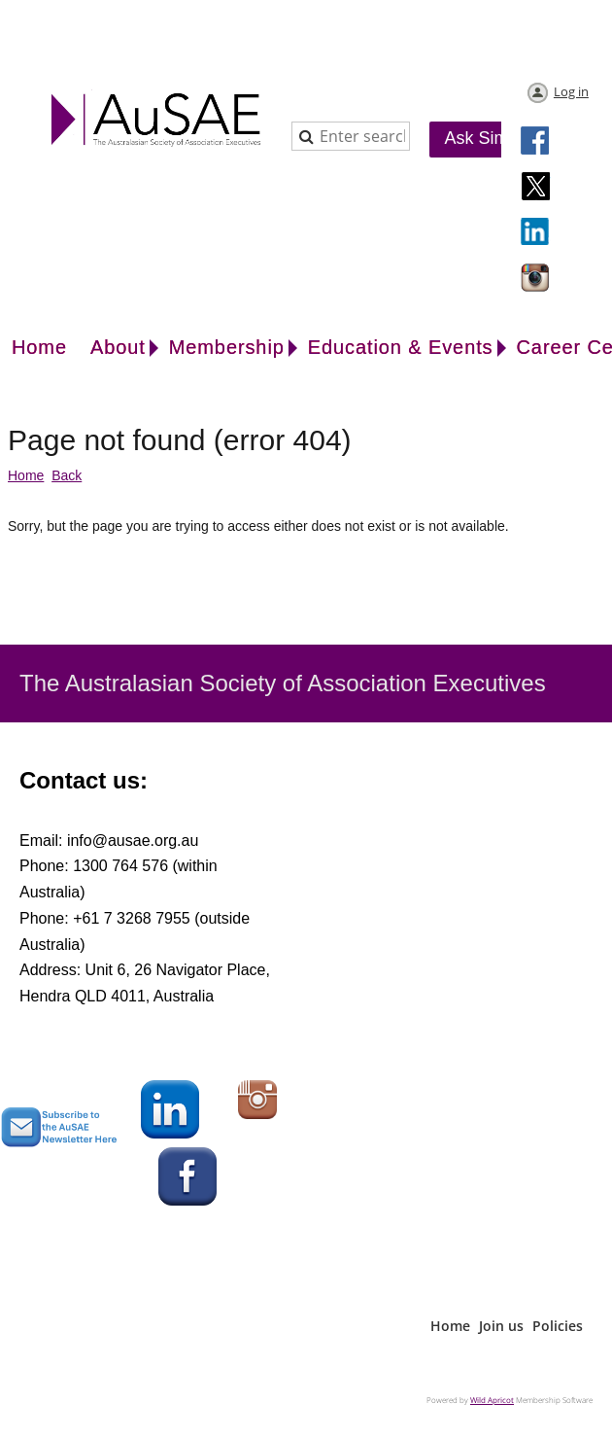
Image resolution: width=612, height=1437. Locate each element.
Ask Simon (486, 138)
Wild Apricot (492, 1399)
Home (26, 475)
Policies (557, 1325)
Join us (501, 1325)
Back (66, 475)
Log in (571, 91)
